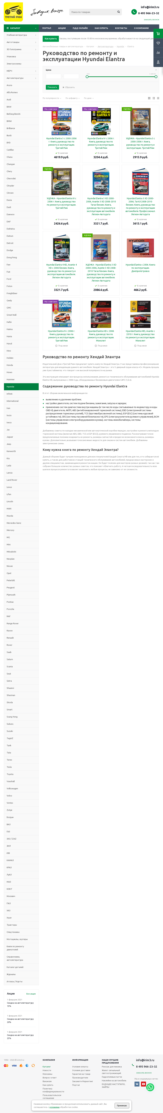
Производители (80, 1077)
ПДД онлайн (80, 28)
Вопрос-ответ (50, 1077)
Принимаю (122, 1106)
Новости (47, 1070)
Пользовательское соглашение (52, 1096)
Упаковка (11, 56)
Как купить (101, 28)
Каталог (15, 28)
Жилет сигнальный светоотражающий (111, 1071)
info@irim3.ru (150, 7)
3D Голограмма (14, 49)
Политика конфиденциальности (53, 1090)
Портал (46, 28)
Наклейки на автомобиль (114, 1080)
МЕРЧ (9, 71)
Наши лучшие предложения (110, 1061)
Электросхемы (14, 64)
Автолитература (15, 78)
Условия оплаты (80, 1066)
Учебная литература (17, 35)
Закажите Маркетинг (82, 1081)
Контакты (121, 28)
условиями (54, 1107)
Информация (80, 1060)
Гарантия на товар (81, 1074)
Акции (62, 28)
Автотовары (13, 42)
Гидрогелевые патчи (112, 1077)
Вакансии (47, 1081)
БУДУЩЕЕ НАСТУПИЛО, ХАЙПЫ (113, 1085)
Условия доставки (81, 1070)
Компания (49, 1060)
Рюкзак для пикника (112, 1066)
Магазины (47, 1074)
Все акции (31, 994)
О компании (141, 28)
